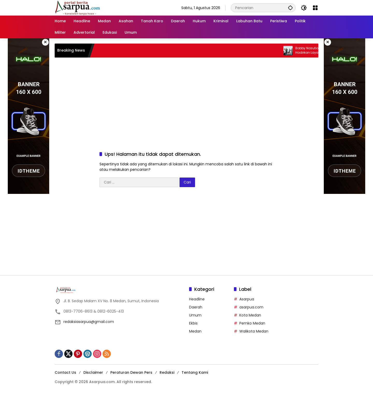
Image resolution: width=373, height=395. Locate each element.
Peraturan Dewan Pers (131, 372)
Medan (195, 331)
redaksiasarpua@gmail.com (88, 321)
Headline (197, 299)
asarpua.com (251, 307)
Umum (195, 315)
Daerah (195, 307)
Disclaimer (93, 372)
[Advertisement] (186, 99)
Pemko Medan (252, 323)
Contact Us (65, 372)
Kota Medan (250, 315)
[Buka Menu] (315, 8)
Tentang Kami (195, 372)
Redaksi (167, 372)
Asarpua (246, 299)
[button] (290, 7)
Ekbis (193, 323)
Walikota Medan (253, 331)
